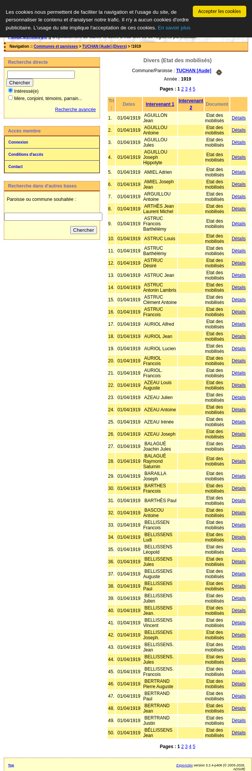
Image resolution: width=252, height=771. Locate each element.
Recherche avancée (75, 109)
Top (11, 765)
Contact (15, 166)
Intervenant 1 (160, 104)
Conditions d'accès (25, 154)
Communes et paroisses (56, 46)
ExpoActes (184, 765)
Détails (239, 117)
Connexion (18, 142)
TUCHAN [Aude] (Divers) (104, 46)
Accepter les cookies (219, 11)
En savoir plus (174, 27)
